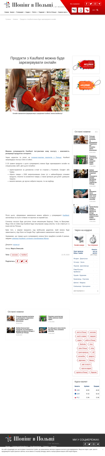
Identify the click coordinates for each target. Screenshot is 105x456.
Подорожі (42, 12)
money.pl (16, 244)
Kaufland (66, 215)
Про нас (8, 446)
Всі (96, 132)
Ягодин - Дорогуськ (81, 258)
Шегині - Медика (79, 283)
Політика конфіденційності (20, 446)
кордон (79, 340)
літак (91, 344)
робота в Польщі (90, 340)
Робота (35, 12)
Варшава (93, 372)
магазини (15, 255)
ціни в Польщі (83, 348)
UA (93, 10)
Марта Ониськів (17, 248)
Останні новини (82, 131)
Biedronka (83, 344)
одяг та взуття (86, 364)
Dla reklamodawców (35, 446)
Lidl (93, 352)
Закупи (12, 12)
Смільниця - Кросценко (82, 286)
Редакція (46, 446)
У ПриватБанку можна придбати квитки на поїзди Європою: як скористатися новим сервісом (93, 212)
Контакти (53, 446)
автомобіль (81, 356)
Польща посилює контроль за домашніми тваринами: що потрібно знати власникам (25, 309)
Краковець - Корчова (81, 279)
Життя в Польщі (52, 12)
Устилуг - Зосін (79, 262)
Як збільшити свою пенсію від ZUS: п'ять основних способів (57, 319)
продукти (91, 356)
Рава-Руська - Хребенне (78, 270)
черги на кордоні (86, 368)
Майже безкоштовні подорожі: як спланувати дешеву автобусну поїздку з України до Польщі (25, 320)
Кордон (28, 12)
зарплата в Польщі (81, 372)
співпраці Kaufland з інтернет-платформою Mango (30, 238)
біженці (91, 360)
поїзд (92, 348)
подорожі (93, 336)
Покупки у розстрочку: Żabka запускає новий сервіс (55, 308)
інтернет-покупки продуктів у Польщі (46, 157)
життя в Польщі (81, 332)
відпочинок (82, 360)
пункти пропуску (83, 352)
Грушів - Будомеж (80, 275)
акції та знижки (81, 336)
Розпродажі (20, 12)
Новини (6, 12)
